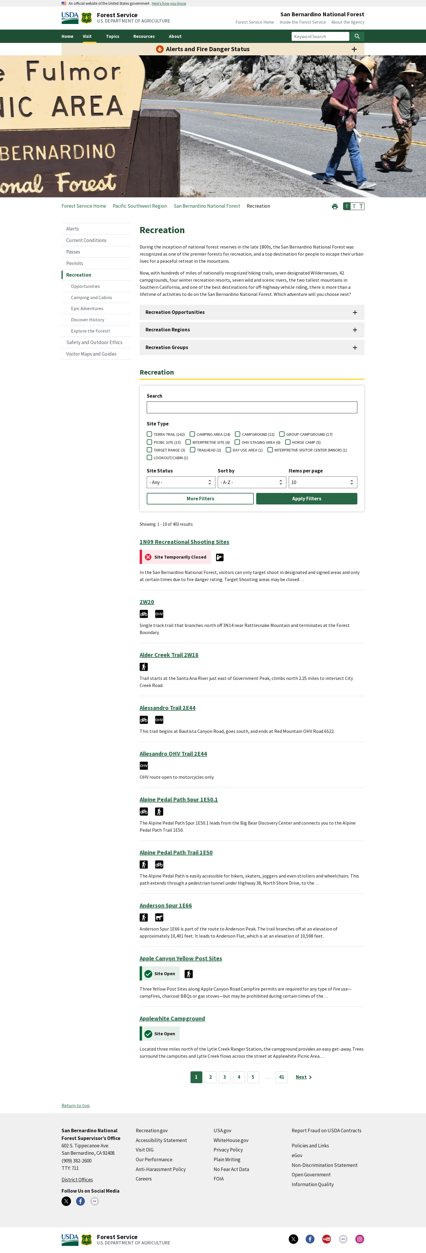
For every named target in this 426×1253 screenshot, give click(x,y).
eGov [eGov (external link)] (297, 1155)
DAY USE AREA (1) (248, 450)
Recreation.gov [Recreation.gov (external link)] (152, 1130)
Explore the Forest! (90, 331)
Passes (73, 252)
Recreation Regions (168, 329)
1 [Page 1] (196, 1077)
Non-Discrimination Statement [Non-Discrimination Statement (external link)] (325, 1165)
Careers (144, 1178)
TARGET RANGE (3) (169, 450)
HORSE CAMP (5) (306, 442)
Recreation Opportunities (175, 312)
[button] (334, 205)
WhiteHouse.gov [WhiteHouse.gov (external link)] (231, 1140)
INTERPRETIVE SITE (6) (211, 442)
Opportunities (85, 286)
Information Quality (313, 1184)
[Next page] (305, 1077)
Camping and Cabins (91, 297)
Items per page (306, 470)
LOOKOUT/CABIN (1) (171, 457)
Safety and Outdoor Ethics (94, 342)
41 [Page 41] (281, 1077)
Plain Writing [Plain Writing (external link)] (227, 1159)
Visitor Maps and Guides (91, 354)
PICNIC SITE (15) (167, 442)
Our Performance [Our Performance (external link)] (154, 1159)
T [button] (347, 206)
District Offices (77, 1179)
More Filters (200, 498)
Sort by (226, 470)
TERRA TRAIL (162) (169, 434)
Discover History (87, 319)
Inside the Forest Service (303, 22)
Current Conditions (86, 240)
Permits (74, 263)
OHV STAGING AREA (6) (261, 442)
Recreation (78, 275)
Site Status (160, 470)
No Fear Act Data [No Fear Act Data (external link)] (231, 1169)
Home (67, 36)
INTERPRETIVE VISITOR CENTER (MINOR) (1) (311, 450)
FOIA (219, 1178)
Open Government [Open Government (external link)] (311, 1174)
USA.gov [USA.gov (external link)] (222, 1130)
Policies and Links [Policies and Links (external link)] (310, 1145)
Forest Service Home (254, 22)
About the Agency (347, 22)
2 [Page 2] (210, 1077)
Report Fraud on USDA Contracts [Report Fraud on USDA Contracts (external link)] (327, 1130)
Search (154, 396)
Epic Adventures (87, 308)
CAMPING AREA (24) (213, 434)
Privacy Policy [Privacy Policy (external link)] (228, 1149)
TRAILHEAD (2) (209, 450)
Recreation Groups (167, 347)
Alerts (72, 228)
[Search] (357, 36)
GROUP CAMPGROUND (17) (309, 434)
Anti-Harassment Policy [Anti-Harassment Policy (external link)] (161, 1169)
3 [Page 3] (224, 1077)
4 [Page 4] (239, 1077)
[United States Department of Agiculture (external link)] (71, 18)
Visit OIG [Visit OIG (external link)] (145, 1149)
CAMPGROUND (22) (258, 434)
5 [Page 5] (253, 1077)
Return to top (76, 1105)
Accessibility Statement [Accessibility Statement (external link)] (161, 1140)
